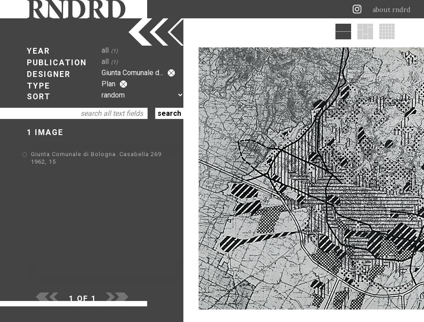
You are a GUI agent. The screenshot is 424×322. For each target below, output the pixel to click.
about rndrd (392, 10)
